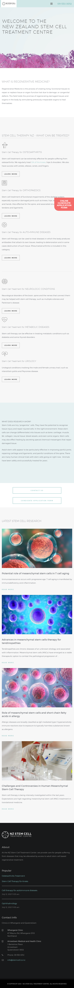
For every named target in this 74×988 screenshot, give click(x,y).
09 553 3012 (64, 3)
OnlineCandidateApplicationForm (64, 204)
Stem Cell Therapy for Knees (15, 881)
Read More (8, 589)
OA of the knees (38, 162)
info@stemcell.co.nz (16, 960)
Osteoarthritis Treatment (13, 876)
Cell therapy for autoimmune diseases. (20, 890)
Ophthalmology (9, 903)
